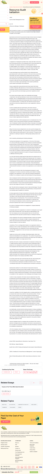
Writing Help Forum (4, 449)
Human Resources (11, 26)
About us (17, 443)
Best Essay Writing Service (19, 462)
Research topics (4, 445)
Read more (6, 394)
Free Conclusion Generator (18, 455)
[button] (41, 383)
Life (12, 24)
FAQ (16, 445)
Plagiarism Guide (4, 443)
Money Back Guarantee (32, 446)
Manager (17, 26)
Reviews (17, 447)
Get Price (6, 422)
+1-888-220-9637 (6, 467)
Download (7, 372)
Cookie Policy (32, 448)
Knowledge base (6, 441)
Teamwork (4, 408)
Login (25, 2)
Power (20, 408)
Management (19, 20)
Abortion (4, 405)
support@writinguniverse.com (9, 469)
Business (9, 24)
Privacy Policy (32, 450)
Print (16, 372)
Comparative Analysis (23, 405)
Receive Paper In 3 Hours (35, 27)
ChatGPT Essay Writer (5, 447)
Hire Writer (33, 2)
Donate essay (18, 451)
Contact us (17, 449)
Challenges (21, 26)
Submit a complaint (33, 452)
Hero (23, 20)
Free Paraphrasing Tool (19, 453)
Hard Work (34, 405)
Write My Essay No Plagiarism (19, 459)
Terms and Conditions (34, 443)
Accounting (12, 405)
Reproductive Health (11, 20)
